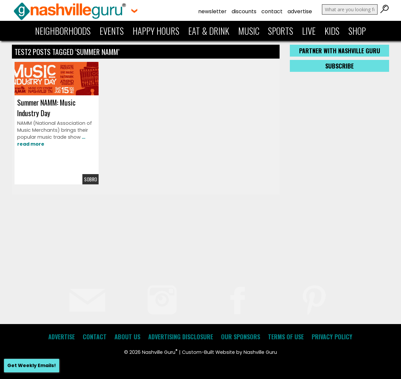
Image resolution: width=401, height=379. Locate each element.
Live (309, 30)
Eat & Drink (208, 30)
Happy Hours (156, 30)
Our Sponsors (240, 336)
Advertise (300, 11)
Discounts (244, 11)
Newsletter (212, 11)
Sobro (90, 179)
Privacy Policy (332, 336)
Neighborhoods (63, 30)
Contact (272, 11)
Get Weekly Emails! (31, 365)
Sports (280, 30)
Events (112, 30)
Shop (357, 30)
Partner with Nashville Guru (339, 50)
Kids (332, 30)
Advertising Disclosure (180, 336)
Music (248, 30)
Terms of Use (286, 336)
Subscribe (339, 66)
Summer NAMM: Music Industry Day (46, 107)
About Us (127, 336)
